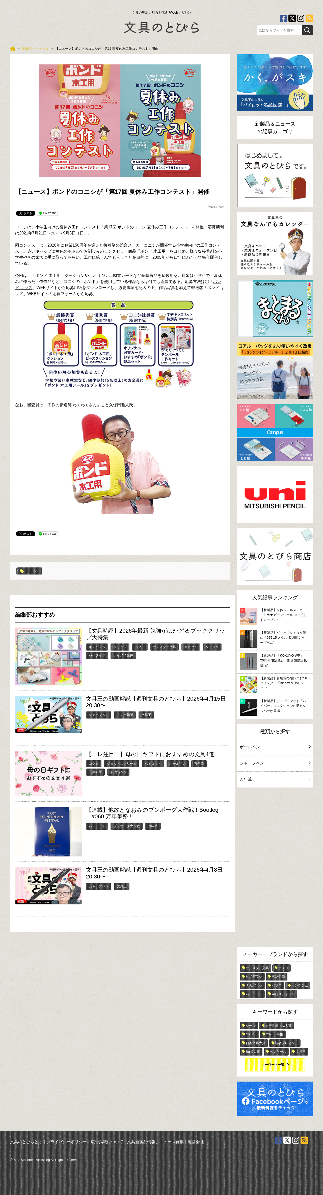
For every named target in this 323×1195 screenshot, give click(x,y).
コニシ (21, 227)
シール (251, 1025)
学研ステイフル (283, 994)
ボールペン (177, 764)
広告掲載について (107, 1142)
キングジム (97, 647)
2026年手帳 (274, 1034)
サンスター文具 (164, 647)
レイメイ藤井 (123, 655)
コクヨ (140, 647)
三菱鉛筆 (95, 772)
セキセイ (190, 647)
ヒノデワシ (254, 976)
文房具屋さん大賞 (278, 1025)
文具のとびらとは (26, 1142)
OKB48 (251, 1034)
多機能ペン (118, 772)
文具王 (146, 715)
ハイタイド (97, 655)
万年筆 (199, 764)
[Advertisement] (275, 868)
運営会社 (196, 1142)
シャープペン (99, 715)
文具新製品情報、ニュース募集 (155, 1142)
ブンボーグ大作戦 (127, 826)
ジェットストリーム (122, 764)
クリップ (120, 647)
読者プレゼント (286, 1043)
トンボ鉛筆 (125, 715)
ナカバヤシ (254, 985)
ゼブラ (277, 985)
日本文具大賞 (255, 1043)
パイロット (153, 764)
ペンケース (278, 1052)
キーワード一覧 (272, 1065)
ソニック (212, 647)
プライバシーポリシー (66, 1142)
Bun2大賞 (253, 1052)
